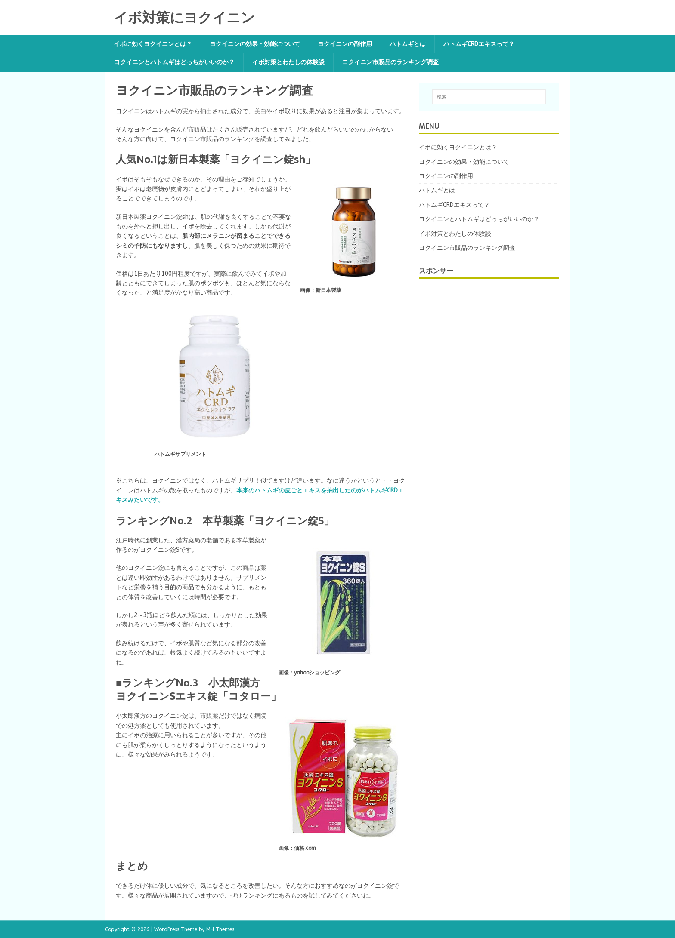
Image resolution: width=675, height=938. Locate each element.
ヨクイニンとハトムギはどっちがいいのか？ (174, 62)
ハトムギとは (408, 44)
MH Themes (220, 929)
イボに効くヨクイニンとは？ (153, 44)
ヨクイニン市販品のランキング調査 (390, 62)
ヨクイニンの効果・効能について (255, 44)
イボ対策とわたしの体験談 (288, 62)
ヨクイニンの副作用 (345, 44)
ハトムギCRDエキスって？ (478, 44)
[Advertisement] (483, 426)
